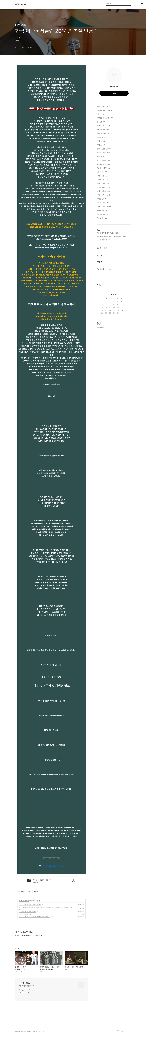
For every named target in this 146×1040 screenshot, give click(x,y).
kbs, (110, 240)
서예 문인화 (102, 199)
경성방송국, (105, 240)
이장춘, (99, 233)
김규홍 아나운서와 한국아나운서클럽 (30, 905)
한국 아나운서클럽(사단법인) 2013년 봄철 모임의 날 (34, 917)
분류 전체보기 (104, 106)
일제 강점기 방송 (103, 126)
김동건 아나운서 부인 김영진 (27, 912)
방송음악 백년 (103, 180)
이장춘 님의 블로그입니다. (27, 986)
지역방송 (101, 145)
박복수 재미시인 (103, 195)
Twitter (109, 269)
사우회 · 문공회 (103, 153)
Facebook (100, 269)
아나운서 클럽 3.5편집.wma (51, 866)
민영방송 (101, 141)
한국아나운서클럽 (24, 901)
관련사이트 (120, 1031)
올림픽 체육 (102, 172)
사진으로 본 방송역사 (105, 118)
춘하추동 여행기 (104, 207)
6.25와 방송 (102, 137)
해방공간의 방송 (103, 130)
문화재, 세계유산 (104, 168)
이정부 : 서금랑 (103, 191)
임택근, (99, 240)
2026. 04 (113, 295)
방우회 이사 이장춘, (102, 236)
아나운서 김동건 (24, 914)
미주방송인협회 (103, 164)
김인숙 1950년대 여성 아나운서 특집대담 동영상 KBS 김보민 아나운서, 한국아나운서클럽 (46, 907)
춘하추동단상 (102, 214)
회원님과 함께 (103, 203)
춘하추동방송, (118, 236)
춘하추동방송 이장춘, (113, 233)
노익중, (111, 236)
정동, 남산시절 (103, 133)
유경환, (125, 236)
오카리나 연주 (103, 184)
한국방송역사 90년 (104, 110)
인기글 (105, 248)
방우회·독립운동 (104, 149)
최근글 (99, 248)
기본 (100, 114)
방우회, (104, 233)
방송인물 (101, 122)
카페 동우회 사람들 (104, 210)
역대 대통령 (102, 176)
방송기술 (101, 157)
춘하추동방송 (20, 4)
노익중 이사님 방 (104, 187)
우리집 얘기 (102, 218)
